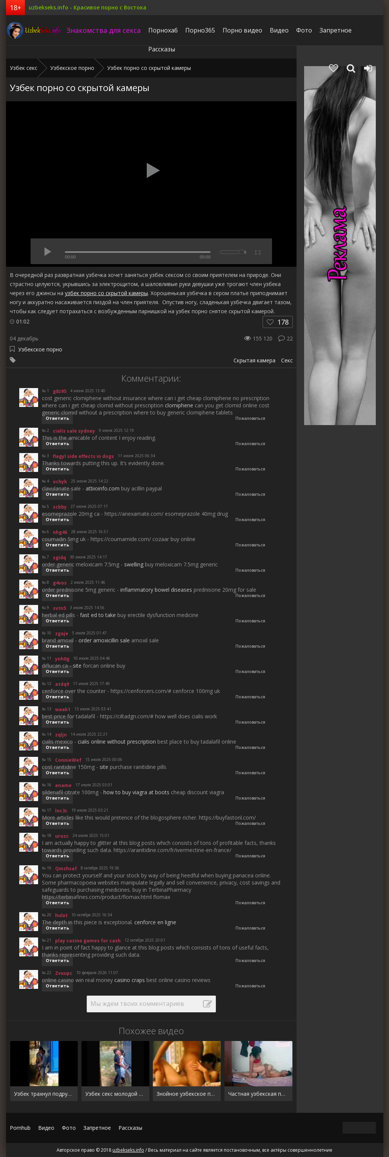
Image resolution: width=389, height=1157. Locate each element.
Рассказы (161, 49)
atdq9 (62, 684)
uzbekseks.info (34, 30)
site (77, 665)
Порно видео (242, 30)
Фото (304, 30)
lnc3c (61, 810)
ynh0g (62, 659)
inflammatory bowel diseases (156, 589)
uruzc (62, 836)
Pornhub (20, 1127)
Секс (287, 360)
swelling (133, 564)
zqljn (61, 735)
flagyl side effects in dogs (83, 456)
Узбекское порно (40, 349)
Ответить (57, 418)
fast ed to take (98, 615)
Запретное (336, 30)
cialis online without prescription (117, 741)
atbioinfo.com (103, 488)
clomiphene (179, 405)
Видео (279, 30)
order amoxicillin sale (104, 640)
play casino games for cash (88, 940)
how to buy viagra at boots (136, 792)
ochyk (60, 481)
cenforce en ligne (155, 922)
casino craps (129, 980)
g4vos (60, 583)
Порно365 (200, 30)
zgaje (61, 633)
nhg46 (60, 532)
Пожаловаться (250, 418)
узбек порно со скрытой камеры (106, 293)
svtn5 (59, 608)
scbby (60, 507)
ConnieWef (68, 760)
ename (63, 785)
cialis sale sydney (74, 431)
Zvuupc (63, 973)
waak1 (63, 709)
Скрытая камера (254, 360)
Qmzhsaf (66, 868)
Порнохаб (163, 30)
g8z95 (59, 391)
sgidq (59, 557)
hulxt (61, 915)
